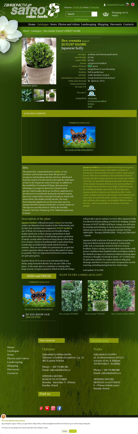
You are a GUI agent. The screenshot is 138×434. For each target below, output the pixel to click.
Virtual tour (100, 340)
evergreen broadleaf (97, 101)
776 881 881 (78, 7)
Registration (112, 4)
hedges (91, 104)
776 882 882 (94, 7)
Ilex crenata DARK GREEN (123, 314)
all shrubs (92, 98)
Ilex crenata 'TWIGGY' (95, 314)
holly (90, 106)
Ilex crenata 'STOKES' (68, 314)
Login (121, 4)
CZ (126, 4)
